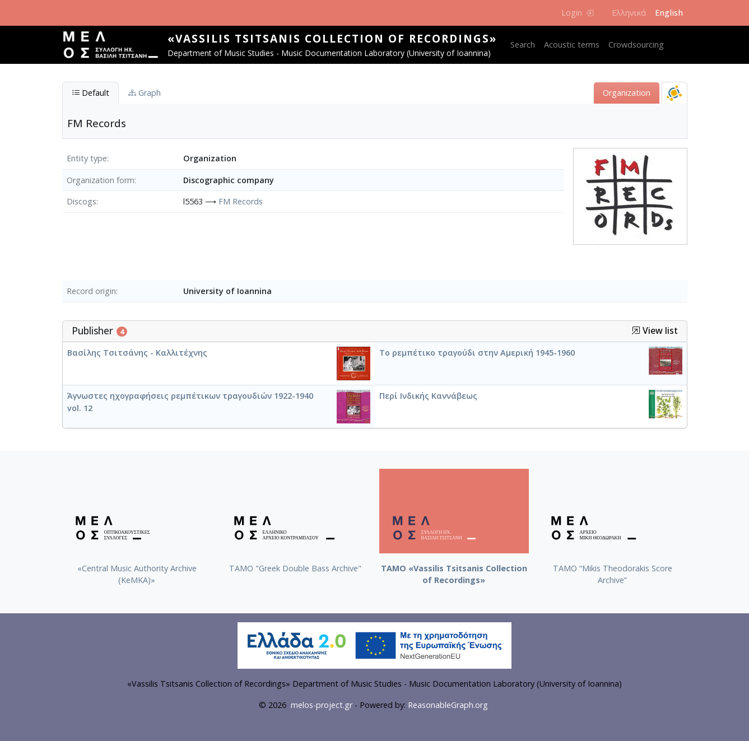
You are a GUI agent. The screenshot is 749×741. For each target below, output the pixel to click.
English (669, 12)
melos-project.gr (321, 705)
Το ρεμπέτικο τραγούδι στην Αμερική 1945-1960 (477, 352)
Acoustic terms (571, 44)
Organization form (100, 180)
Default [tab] (90, 92)
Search (522, 44)
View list (654, 330)
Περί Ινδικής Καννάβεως (428, 395)
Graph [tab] (144, 92)
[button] (635, 330)
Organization (626, 92)
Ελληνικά (629, 12)
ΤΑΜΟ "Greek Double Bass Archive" (295, 568)
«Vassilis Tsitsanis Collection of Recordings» (332, 38)
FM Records (240, 201)
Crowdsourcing (636, 44)
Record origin (91, 291)
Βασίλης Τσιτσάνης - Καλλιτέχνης (137, 352)
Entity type (87, 158)
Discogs (81, 201)
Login (577, 12)
